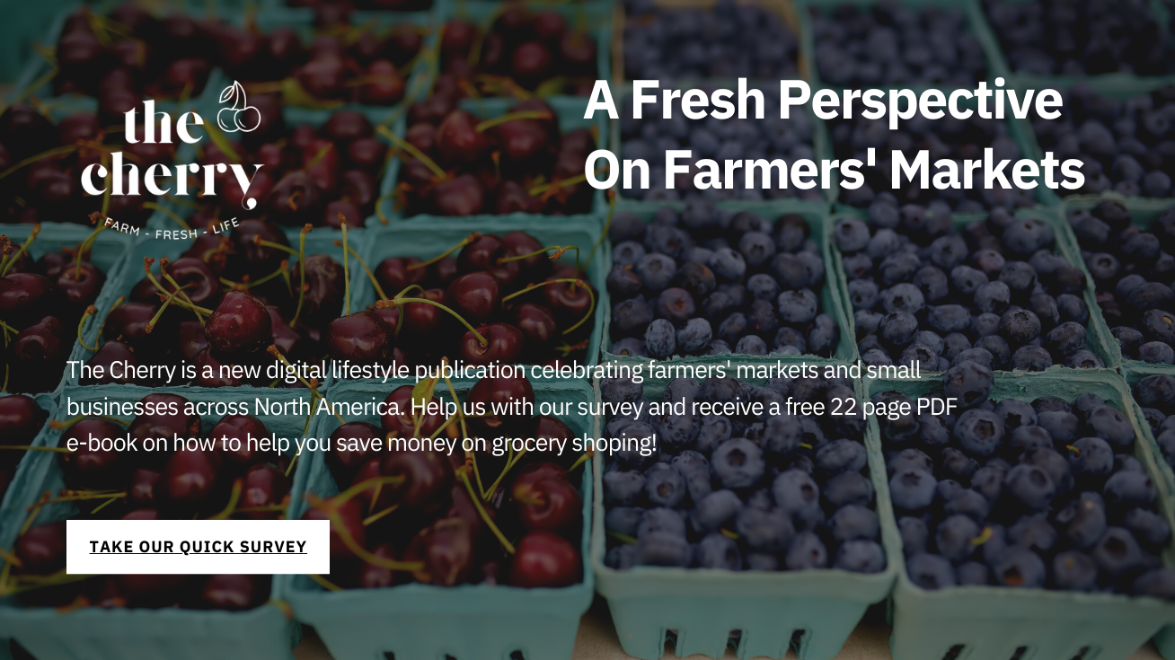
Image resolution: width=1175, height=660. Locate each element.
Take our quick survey (199, 546)
